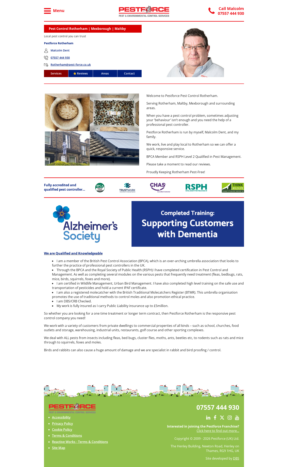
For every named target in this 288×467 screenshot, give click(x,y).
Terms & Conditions (67, 435)
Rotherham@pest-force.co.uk (71, 64)
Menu (54, 11)
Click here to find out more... (218, 431)
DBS (236, 458)
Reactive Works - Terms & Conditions (80, 442)
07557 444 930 (60, 57)
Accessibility (61, 417)
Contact (129, 73)
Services (56, 73)
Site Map (58, 448)
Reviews (80, 73)
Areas (105, 73)
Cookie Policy (62, 429)
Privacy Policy (62, 423)
